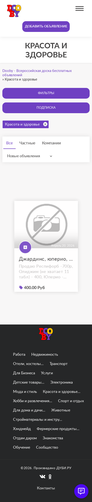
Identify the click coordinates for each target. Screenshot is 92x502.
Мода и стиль (25, 392)
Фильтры (46, 93)
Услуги (47, 373)
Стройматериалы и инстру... (37, 419)
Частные (27, 143)
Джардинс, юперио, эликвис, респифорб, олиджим (46, 264)
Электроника (61, 382)
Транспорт (59, 364)
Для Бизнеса (24, 373)
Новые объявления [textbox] (23, 156)
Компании (51, 143)
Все (9, 143)
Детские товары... (28, 382)
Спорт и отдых (71, 401)
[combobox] (30, 156)
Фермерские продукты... (58, 429)
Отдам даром (25, 438)
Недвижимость (44, 354)
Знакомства (53, 438)
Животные (60, 410)
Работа (19, 354)
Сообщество (47, 447)
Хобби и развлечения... (32, 401)
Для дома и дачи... (29, 410)
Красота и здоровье (26, 124)
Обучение (21, 447)
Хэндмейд (22, 429)
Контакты (46, 488)
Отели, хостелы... (28, 364)
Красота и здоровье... (61, 392)
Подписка (46, 107)
